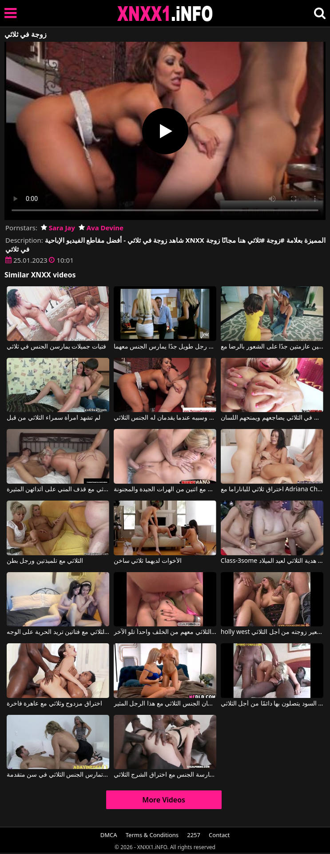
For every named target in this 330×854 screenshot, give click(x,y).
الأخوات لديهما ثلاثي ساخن (148, 561)
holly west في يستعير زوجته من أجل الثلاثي (272, 632)
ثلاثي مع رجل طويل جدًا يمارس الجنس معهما (165, 346)
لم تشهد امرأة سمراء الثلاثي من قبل (53, 417)
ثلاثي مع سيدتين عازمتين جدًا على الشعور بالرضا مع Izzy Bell (272, 346)
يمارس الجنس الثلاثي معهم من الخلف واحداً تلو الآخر (165, 632)
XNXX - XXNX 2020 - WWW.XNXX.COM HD (165, 13)
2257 (193, 835)
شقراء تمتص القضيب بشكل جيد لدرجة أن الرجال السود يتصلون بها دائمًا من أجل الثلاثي (272, 703)
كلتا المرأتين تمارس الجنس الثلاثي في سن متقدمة (58, 774)
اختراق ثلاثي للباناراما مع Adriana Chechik (272, 489)
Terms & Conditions (152, 835)
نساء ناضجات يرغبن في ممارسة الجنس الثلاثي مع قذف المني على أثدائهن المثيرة (58, 489)
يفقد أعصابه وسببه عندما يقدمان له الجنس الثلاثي (165, 417)
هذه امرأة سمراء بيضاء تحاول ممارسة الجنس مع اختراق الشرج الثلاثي (165, 774)
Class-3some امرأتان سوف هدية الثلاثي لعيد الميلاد (272, 561)
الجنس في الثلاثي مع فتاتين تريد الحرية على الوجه (58, 632)
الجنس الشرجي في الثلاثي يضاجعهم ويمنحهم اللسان (272, 417)
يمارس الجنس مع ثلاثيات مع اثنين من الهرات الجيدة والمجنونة (165, 489)
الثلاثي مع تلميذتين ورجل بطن (45, 561)
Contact (219, 835)
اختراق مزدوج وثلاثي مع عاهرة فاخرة (54, 703)
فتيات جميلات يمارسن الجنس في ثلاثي (56, 346)
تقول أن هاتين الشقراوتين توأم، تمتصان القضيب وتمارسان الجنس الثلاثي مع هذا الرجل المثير (165, 703)
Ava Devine (101, 227)
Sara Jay (58, 227)
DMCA (108, 835)
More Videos (163, 800)
